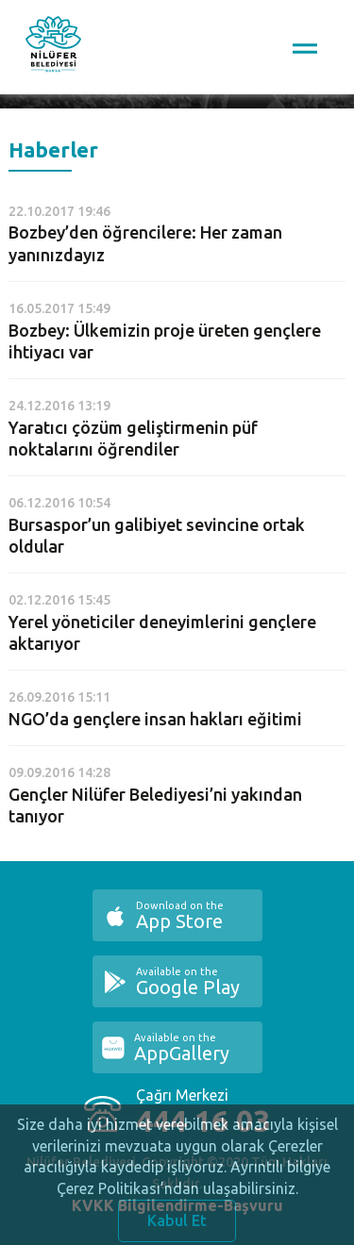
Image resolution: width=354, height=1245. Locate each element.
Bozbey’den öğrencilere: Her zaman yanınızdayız (145, 243)
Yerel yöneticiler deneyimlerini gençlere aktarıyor (162, 632)
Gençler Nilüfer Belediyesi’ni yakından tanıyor (155, 805)
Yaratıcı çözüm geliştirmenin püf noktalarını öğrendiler (133, 438)
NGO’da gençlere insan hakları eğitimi (155, 718)
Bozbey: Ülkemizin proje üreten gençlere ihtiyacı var (164, 341)
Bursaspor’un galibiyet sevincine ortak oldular (156, 535)
